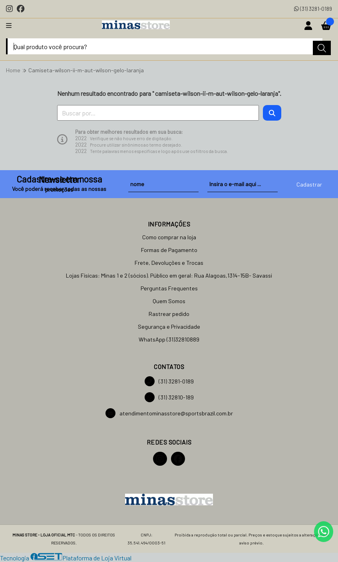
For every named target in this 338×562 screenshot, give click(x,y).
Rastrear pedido (169, 313)
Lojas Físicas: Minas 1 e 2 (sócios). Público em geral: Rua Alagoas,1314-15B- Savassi (169, 275)
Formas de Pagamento (169, 249)
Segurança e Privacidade (169, 326)
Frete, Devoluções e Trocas (169, 262)
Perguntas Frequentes (169, 288)
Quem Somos (169, 301)
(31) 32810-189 (169, 397)
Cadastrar (309, 184)
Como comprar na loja (169, 237)
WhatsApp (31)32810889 (169, 339)
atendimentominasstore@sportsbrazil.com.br (169, 413)
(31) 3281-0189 (313, 8)
